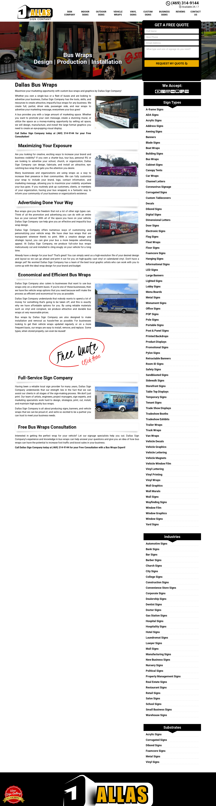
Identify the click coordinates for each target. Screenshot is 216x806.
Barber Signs (153, 560)
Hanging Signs (154, 258)
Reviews (180, 11)
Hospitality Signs (156, 626)
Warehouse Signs (156, 715)
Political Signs (154, 670)
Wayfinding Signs (156, 502)
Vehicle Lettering (156, 452)
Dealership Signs (156, 598)
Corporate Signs (155, 593)
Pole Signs (152, 319)
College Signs (154, 576)
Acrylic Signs (154, 120)
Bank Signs (152, 549)
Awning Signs (154, 131)
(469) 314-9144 (182, 3)
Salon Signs (153, 698)
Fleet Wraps (153, 242)
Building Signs (154, 153)
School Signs (153, 704)
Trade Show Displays (158, 408)
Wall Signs (152, 496)
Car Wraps (152, 175)
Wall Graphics (154, 485)
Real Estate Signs (156, 681)
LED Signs (152, 269)
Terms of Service (126, 786)
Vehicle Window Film (158, 463)
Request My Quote (171, 63)
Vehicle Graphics (156, 446)
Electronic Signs (155, 231)
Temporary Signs (156, 397)
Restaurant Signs (156, 687)
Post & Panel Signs (157, 330)
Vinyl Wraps (153, 480)
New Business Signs (158, 659)
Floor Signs (152, 247)
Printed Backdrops (157, 336)
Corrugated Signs (156, 192)
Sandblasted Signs (157, 374)
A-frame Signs (154, 109)
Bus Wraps (152, 159)
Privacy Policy (125, 782)
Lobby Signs (153, 286)
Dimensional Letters (158, 220)
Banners (151, 137)
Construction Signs (157, 582)
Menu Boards (154, 291)
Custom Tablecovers (158, 197)
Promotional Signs (157, 347)
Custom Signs (148, 13)
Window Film (153, 507)
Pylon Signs (153, 352)
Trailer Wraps (154, 424)
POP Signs (152, 314)
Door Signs (152, 225)
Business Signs (164, 13)
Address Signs (154, 126)
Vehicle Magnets (156, 458)
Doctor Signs (153, 610)
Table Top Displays (157, 391)
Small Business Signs (159, 709)
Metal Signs (153, 297)
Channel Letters (155, 181)
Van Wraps (152, 435)
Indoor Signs (85, 13)
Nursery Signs (154, 665)
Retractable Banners (158, 358)
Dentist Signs (154, 604)
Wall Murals (153, 491)
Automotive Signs (156, 543)
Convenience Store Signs (161, 587)
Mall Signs (152, 648)
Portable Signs (155, 325)
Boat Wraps (153, 148)
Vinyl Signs (133, 13)
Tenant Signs (154, 402)
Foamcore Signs (155, 253)
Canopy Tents (154, 170)
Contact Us (195, 13)
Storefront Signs (156, 386)
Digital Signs (153, 214)
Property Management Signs (163, 676)
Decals (150, 203)
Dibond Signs (154, 209)
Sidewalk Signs (155, 380)
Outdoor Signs (101, 13)
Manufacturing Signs (158, 654)
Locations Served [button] (128, 793)
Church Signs (154, 565)
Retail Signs (153, 693)
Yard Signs (152, 524)
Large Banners (155, 275)
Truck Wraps (153, 430)
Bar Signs (151, 554)
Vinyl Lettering (155, 469)
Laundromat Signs (157, 637)
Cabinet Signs (154, 164)
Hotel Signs (153, 632)
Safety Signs (153, 369)
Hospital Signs (154, 621)
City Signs (152, 571)
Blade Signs (153, 142)
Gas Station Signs (156, 615)
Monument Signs (156, 303)
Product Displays (156, 341)
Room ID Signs (155, 363)
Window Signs (154, 518)
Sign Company (69, 13)
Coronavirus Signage (158, 186)
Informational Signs (158, 264)
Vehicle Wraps (118, 13)
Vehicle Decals (155, 441)
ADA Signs (152, 114)
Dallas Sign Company (129, 779)
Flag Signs (152, 236)
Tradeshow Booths (157, 413)
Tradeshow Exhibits (157, 419)
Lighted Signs (154, 280)
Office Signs (153, 308)
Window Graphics (156, 513)
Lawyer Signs (154, 643)
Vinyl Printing (154, 474)
